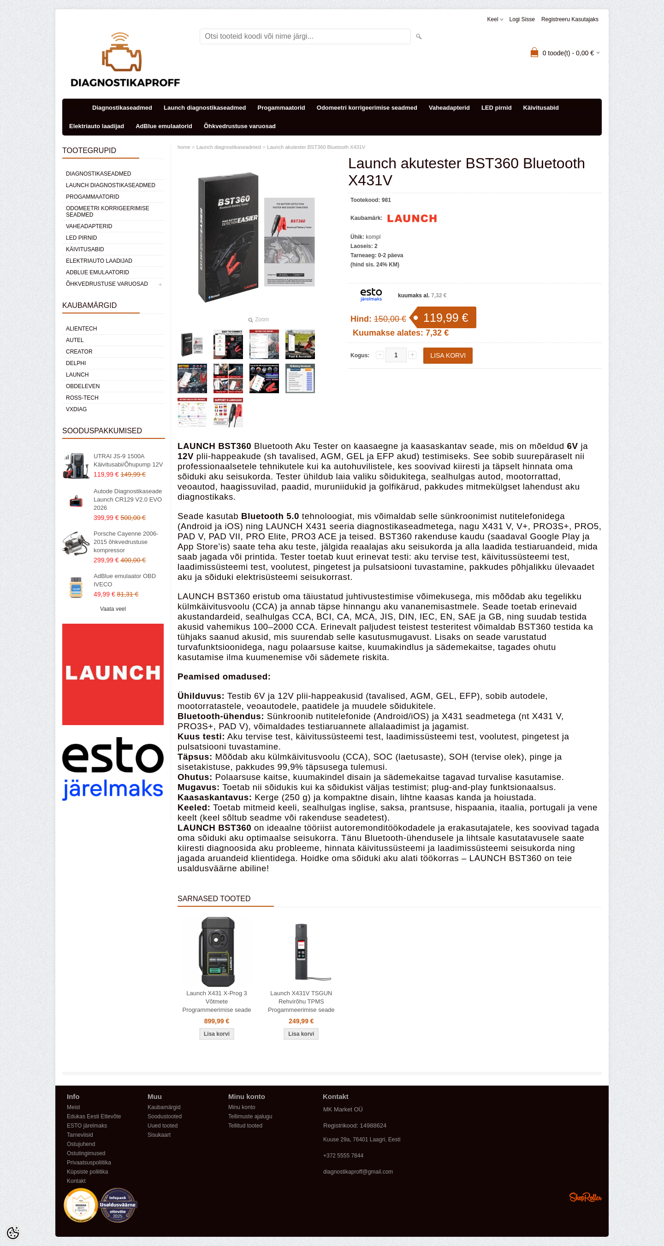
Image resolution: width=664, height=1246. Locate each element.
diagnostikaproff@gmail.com (358, 1172)
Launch (77, 375)
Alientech (81, 328)
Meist (73, 1107)
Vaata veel (113, 609)
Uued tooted (163, 1125)
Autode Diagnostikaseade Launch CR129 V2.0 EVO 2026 (128, 499)
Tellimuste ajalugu (250, 1116)
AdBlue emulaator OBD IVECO (125, 580)
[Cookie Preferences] (13, 1233)
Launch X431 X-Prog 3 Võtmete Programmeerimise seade (217, 1001)
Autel (75, 340)
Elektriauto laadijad (96, 126)
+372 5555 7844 (343, 1155)
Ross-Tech (82, 398)
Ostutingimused (86, 1153)
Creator (79, 351)
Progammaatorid (281, 107)
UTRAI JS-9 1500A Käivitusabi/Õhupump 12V (128, 460)
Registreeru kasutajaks (570, 19)
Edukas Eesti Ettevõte (94, 1116)
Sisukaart (159, 1135)
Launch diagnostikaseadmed (205, 107)
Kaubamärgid (164, 1107)
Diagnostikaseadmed (122, 107)
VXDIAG (76, 409)
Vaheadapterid (449, 107)
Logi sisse (522, 19)
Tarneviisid (80, 1135)
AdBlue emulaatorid (164, 126)
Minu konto (241, 1107)
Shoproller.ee (585, 1197)
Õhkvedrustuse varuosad (240, 126)
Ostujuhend (81, 1144)
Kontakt (76, 1181)
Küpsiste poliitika (87, 1172)
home (184, 147)
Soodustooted (165, 1116)
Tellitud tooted (245, 1125)
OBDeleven (83, 386)
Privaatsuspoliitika (89, 1162)
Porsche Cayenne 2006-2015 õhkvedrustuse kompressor (126, 542)
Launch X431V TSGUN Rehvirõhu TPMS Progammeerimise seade (301, 1001)
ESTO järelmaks (87, 1125)
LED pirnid (496, 107)
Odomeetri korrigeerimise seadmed (367, 107)
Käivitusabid (541, 107)
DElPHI (76, 363)
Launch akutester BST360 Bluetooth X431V (316, 147)
